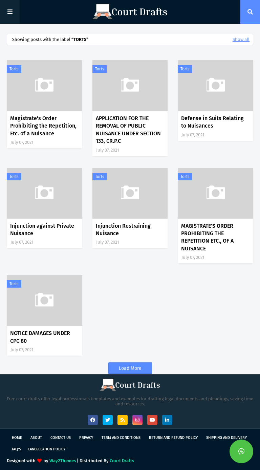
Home (17, 437)
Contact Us (60, 437)
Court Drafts (122, 460)
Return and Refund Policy (173, 437)
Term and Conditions (121, 437)
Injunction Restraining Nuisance (123, 230)
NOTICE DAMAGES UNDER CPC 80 (40, 337)
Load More (130, 368)
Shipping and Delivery (226, 437)
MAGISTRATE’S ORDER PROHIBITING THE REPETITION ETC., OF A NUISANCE (207, 237)
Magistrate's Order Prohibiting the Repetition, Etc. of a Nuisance (43, 126)
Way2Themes (62, 460)
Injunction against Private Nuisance (42, 230)
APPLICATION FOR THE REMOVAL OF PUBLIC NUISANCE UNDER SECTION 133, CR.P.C (128, 129)
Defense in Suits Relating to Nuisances (212, 122)
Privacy (86, 437)
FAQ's (16, 449)
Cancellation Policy (46, 449)
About (36, 437)
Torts (14, 69)
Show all (241, 39)
